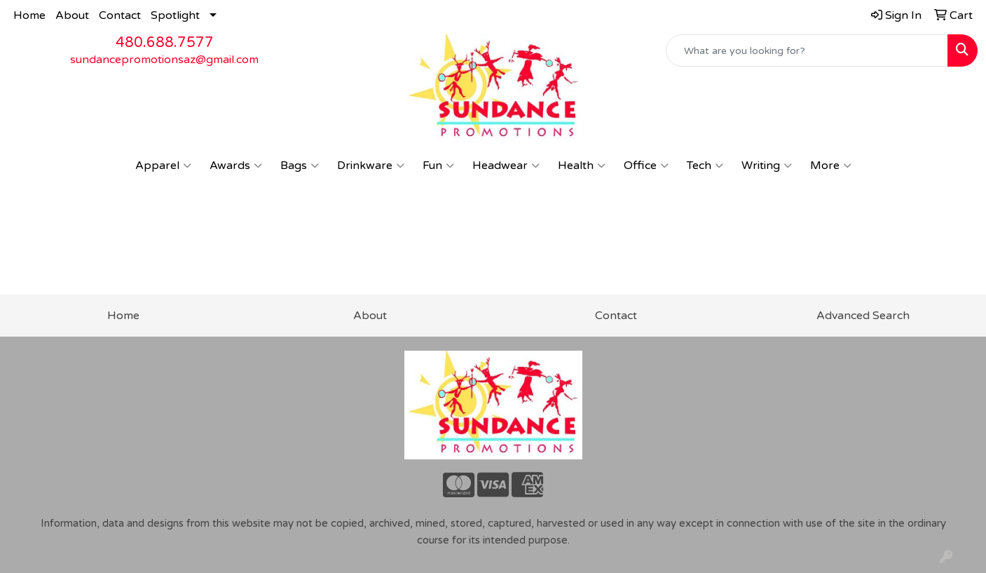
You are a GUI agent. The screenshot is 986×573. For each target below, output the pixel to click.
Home (29, 15)
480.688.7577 (165, 42)
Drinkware (370, 165)
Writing (766, 165)
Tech (705, 165)
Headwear (506, 165)
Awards (236, 165)
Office (646, 165)
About (72, 15)
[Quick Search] (807, 50)
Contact (120, 15)
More (830, 165)
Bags (299, 165)
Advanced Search (863, 316)
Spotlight (175, 15)
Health (581, 165)
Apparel (163, 165)
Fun (438, 165)
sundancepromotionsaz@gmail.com (164, 60)
